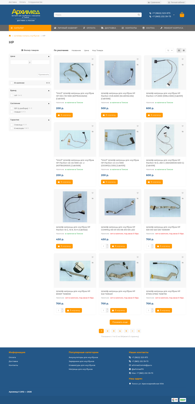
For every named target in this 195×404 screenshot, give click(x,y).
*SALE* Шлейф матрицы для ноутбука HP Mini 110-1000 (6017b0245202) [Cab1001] (75, 96)
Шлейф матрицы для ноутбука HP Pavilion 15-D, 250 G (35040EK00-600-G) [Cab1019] (165, 163)
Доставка (13, 2)
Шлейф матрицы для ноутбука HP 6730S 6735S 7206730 (163, 292)
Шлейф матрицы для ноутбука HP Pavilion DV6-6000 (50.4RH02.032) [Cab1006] (118, 96)
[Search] (98, 14)
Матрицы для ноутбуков (80, 369)
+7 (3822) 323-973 (159, 13)
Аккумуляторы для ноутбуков (83, 357)
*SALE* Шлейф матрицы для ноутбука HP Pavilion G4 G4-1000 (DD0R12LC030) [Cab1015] (120, 163)
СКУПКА (148, 28)
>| (138, 331)
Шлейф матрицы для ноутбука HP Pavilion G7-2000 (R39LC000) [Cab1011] (164, 94)
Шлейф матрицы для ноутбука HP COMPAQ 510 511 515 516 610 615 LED (118, 228)
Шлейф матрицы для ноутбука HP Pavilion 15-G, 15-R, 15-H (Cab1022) (73, 228)
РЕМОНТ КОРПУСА (171, 28)
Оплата (22, 2)
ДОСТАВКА (108, 28)
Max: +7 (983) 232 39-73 (142, 373)
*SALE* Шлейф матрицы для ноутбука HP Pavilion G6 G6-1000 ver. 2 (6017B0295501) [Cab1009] (75, 163)
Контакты (13, 365)
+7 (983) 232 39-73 (159, 16)
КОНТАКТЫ (129, 28)
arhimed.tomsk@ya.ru (142, 365)
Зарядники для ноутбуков (81, 361)
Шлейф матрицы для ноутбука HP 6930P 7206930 (73, 292)
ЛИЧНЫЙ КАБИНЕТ (65, 28)
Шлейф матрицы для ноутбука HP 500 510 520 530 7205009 (163, 228)
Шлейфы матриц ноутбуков (26, 36)
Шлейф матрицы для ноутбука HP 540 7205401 (118, 292)
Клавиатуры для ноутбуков (82, 365)
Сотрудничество (35, 2)
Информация (17, 352)
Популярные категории (83, 352)
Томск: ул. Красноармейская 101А (148, 384)
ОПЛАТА (89, 28)
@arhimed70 (138, 369)
